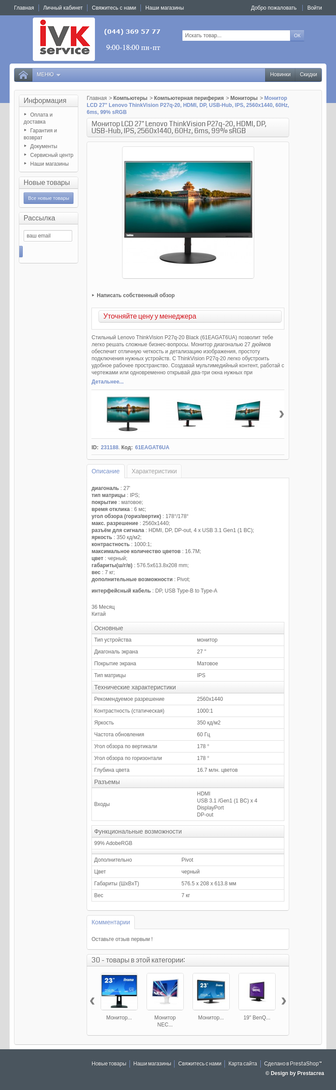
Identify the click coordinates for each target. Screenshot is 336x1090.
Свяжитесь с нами (199, 1064)
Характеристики (154, 471)
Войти (314, 8)
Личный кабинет (63, 8)
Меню (49, 74)
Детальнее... (107, 382)
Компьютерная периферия (189, 98)
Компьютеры (130, 98)
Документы (43, 146)
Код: (127, 447)
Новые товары (47, 183)
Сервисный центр (52, 155)
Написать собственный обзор (136, 295)
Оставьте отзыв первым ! (122, 939)
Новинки (280, 74)
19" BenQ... (256, 1018)
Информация (45, 101)
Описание (105, 471)
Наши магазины (49, 164)
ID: (94, 447)
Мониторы (244, 98)
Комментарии (110, 922)
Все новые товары (48, 198)
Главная (97, 98)
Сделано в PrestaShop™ (293, 1064)
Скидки (308, 74)
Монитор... (119, 1018)
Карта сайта (242, 1064)
